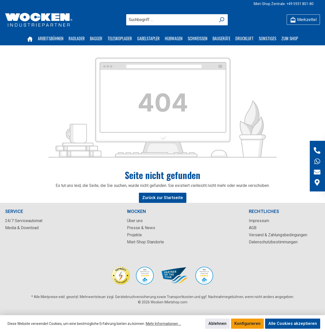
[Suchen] (222, 19)
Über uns (135, 220)
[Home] (30, 38)
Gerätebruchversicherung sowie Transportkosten (154, 297)
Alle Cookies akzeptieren (292, 323)
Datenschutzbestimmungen (273, 242)
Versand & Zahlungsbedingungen (278, 234)
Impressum (259, 220)
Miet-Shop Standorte (145, 242)
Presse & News (141, 227)
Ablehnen (217, 323)
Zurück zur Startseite (162, 197)
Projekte (134, 234)
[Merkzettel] (303, 19)
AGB (252, 227)
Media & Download (22, 227)
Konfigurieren (247, 323)
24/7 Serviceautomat (23, 220)
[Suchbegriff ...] (171, 19)
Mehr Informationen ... (163, 324)
